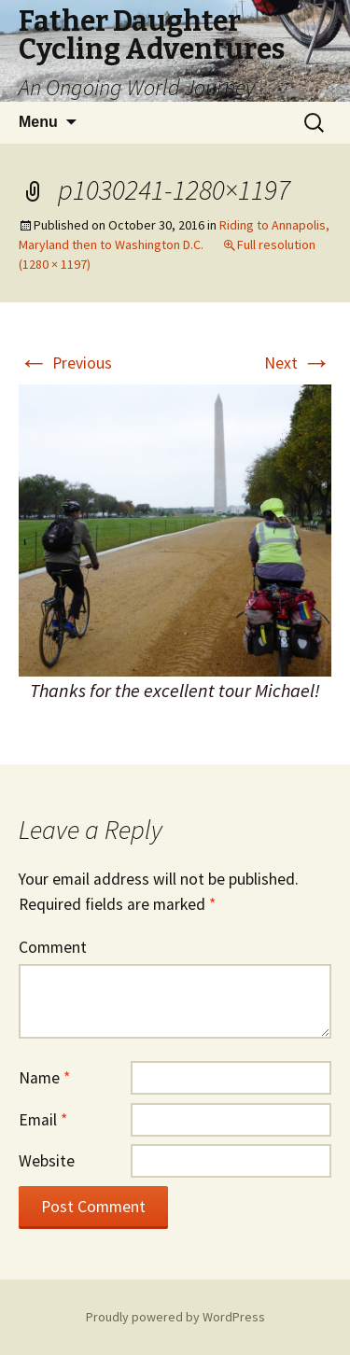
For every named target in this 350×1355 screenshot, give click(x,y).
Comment (53, 947)
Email (43, 1120)
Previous (65, 363)
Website (47, 1161)
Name (44, 1078)
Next (297, 363)
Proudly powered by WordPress (175, 1316)
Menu (38, 122)
